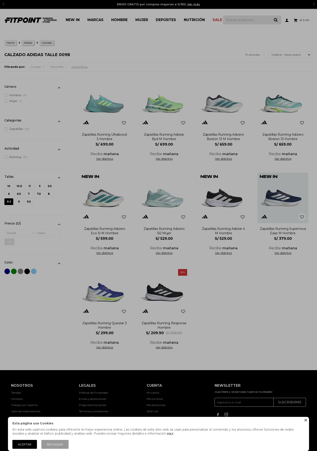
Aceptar (24, 444)
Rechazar (55, 444)
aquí (170, 433)
